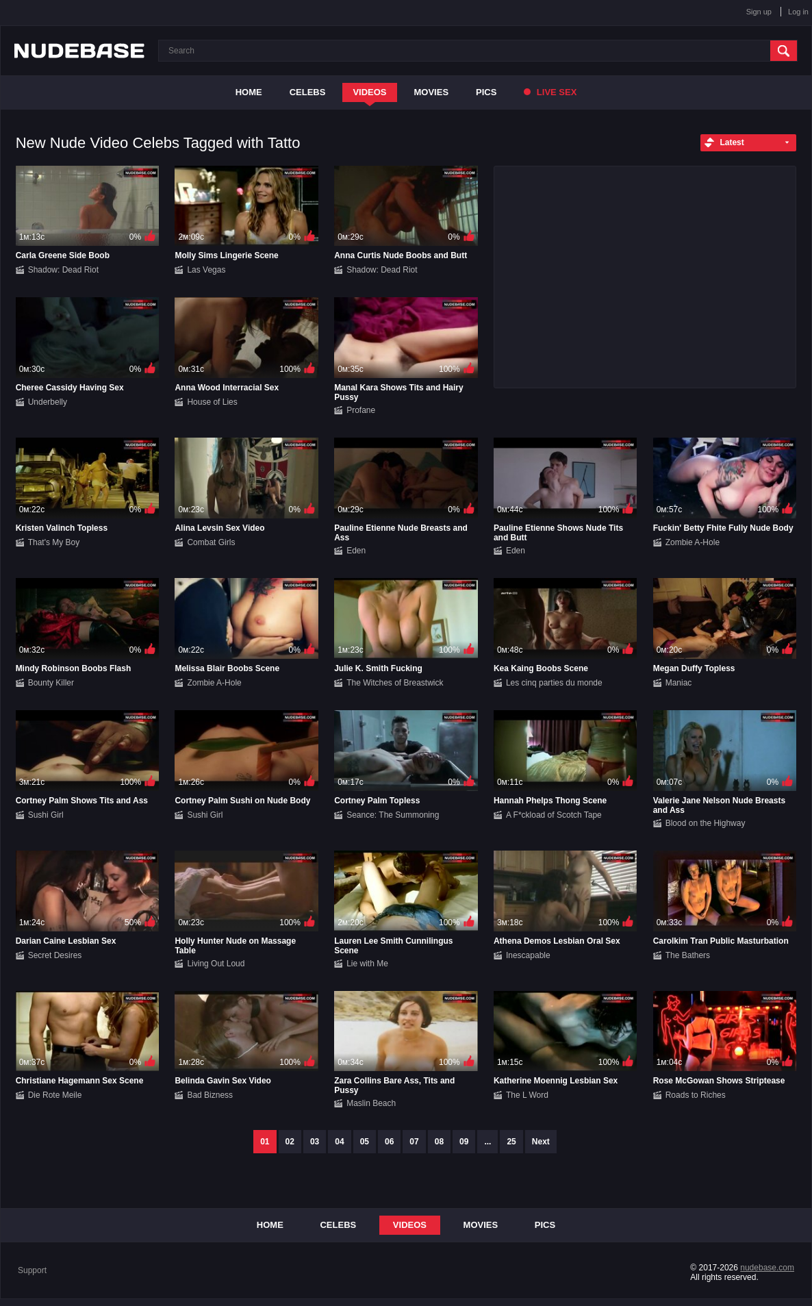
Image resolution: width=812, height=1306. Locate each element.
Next (541, 1141)
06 (389, 1141)
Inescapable (528, 955)
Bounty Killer (51, 683)
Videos (369, 92)
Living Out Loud (215, 963)
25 (511, 1141)
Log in (798, 12)
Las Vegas (206, 270)
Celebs (308, 92)
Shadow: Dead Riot (63, 270)
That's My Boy (54, 542)
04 (339, 1141)
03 (314, 1141)
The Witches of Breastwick (394, 683)
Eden (356, 550)
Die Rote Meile (55, 1095)
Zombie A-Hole (692, 542)
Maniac (678, 683)
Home (249, 92)
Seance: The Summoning (392, 815)
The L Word (527, 1095)
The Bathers (687, 955)
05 (364, 1141)
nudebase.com (767, 1267)
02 (290, 1141)
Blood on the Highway (705, 823)
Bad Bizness (210, 1095)
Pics (486, 92)
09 (463, 1141)
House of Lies (212, 402)
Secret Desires (55, 955)
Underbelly (47, 402)
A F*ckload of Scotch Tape (554, 815)
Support (32, 1270)
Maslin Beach (371, 1103)
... (487, 1141)
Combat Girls (211, 542)
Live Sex (550, 92)
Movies (431, 92)
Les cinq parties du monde (554, 683)
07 (413, 1141)
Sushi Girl (46, 815)
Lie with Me (367, 963)
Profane (360, 410)
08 (439, 1141)
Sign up (759, 12)
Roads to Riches (695, 1095)
